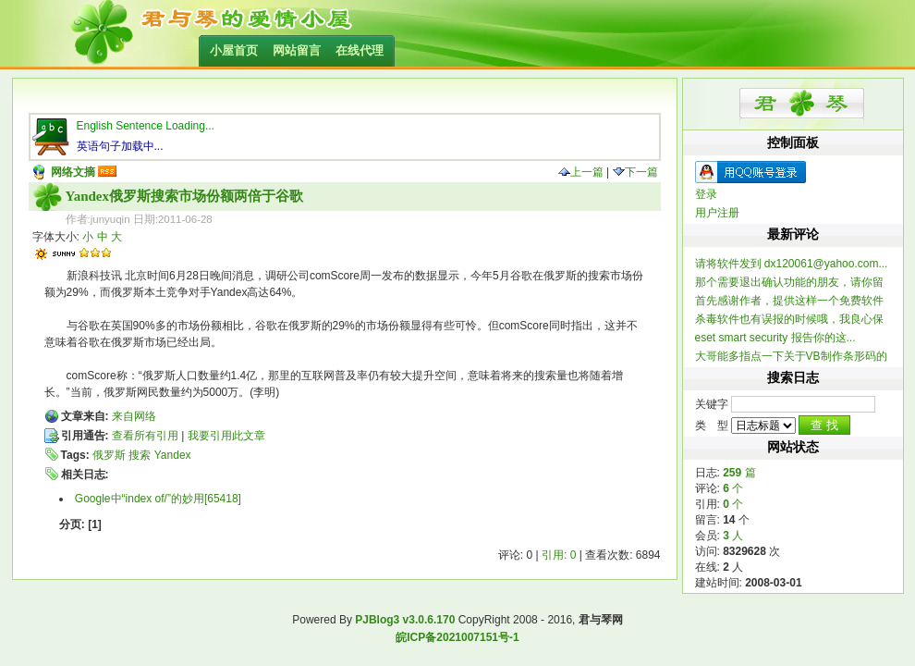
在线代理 (360, 50)
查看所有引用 (145, 435)
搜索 (139, 455)
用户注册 (717, 212)
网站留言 (297, 50)
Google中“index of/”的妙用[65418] (158, 498)
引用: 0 (559, 555)
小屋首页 (234, 50)
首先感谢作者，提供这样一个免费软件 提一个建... (789, 301)
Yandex (172, 455)
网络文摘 (73, 172)
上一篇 (581, 172)
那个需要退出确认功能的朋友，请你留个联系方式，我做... (789, 283)
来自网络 (134, 416)
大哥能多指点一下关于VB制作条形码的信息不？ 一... (791, 357)
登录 (706, 194)
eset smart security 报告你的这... (775, 337)
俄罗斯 (109, 455)
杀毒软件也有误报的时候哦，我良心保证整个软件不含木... (789, 320)
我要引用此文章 (226, 435)
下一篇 (635, 172)
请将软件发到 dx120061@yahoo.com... (791, 263)
